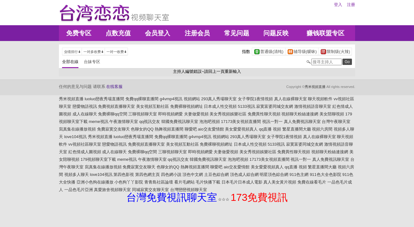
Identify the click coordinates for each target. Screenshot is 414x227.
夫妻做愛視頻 (196, 114)
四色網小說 (171, 174)
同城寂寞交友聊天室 (150, 189)
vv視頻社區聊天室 (84, 144)
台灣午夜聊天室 (336, 121)
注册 (351, 4)
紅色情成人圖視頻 (84, 151)
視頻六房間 (322, 129)
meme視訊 (98, 121)
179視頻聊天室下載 (98, 159)
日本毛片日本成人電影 (241, 182)
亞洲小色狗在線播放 (95, 182)
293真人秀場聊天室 (219, 98)
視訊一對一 (272, 121)
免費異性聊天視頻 (264, 114)
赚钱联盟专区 (325, 33)
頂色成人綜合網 (244, 174)
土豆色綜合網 (216, 174)
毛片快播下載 (208, 182)
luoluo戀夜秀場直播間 (104, 98)
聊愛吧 (191, 129)
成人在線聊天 (84, 114)
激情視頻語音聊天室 (312, 106)
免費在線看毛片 (311, 182)
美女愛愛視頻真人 (241, 129)
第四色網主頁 (147, 174)
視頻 (277, 129)
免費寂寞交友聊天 (113, 129)
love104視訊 (75, 136)
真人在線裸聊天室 (290, 98)
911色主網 (299, 174)
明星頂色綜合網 (274, 174)
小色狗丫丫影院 (128, 182)
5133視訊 (246, 106)
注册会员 (197, 33)
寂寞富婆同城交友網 (274, 106)
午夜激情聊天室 (123, 121)
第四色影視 (123, 174)
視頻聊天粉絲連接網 (299, 114)
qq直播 (265, 129)
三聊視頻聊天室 (142, 114)
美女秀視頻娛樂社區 (228, 114)
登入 (338, 4)
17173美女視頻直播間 (241, 121)
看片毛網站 (184, 182)
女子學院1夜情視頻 (255, 98)
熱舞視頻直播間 (169, 129)
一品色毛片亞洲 (78, 189)
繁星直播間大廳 (296, 129)
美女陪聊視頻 (331, 114)
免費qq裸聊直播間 (141, 98)
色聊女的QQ (142, 129)
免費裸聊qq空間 (112, 114)
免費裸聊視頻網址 (186, 106)
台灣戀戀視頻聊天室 (188, 189)
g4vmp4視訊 (171, 98)
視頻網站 (192, 98)
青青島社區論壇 (158, 182)
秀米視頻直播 (315, 87)
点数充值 (118, 33)
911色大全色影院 (325, 174)
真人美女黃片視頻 (279, 182)
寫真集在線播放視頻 (77, 129)
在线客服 (114, 86)
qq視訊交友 (149, 121)
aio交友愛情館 (211, 129)
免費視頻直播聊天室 (116, 106)
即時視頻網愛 (170, 114)
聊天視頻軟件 (320, 98)
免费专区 (78, 33)
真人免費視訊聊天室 (302, 121)
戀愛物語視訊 (84, 106)
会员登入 (157, 33)
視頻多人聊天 (76, 174)
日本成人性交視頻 (220, 106)
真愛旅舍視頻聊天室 (112, 189)
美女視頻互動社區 (152, 106)
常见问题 (236, 33)
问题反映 (276, 33)
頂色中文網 (192, 174)
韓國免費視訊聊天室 (179, 121)
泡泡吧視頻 (209, 121)
